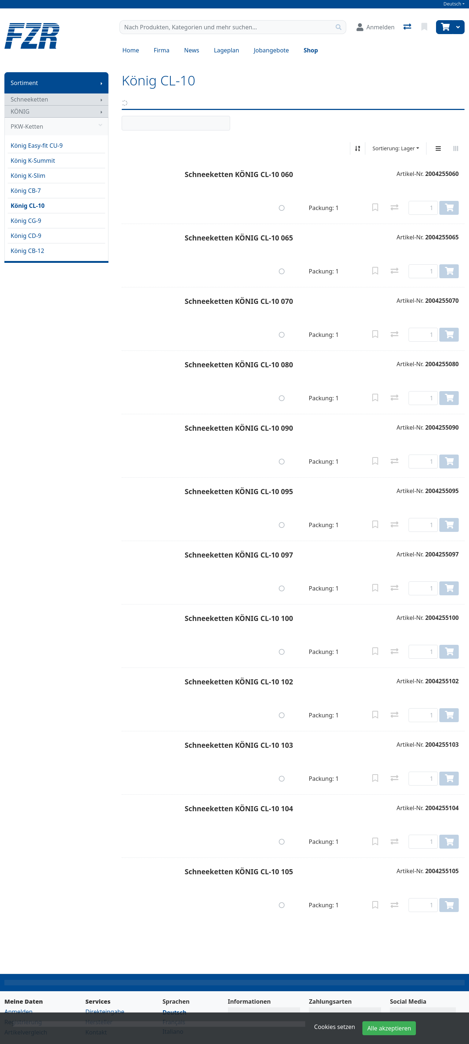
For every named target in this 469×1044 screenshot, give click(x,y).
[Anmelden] (375, 27)
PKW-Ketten (56, 126)
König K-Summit (33, 161)
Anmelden (18, 1012)
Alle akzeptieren (389, 1028)
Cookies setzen (334, 1027)
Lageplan (226, 50)
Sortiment (24, 83)
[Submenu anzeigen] (101, 83)
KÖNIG (20, 111)
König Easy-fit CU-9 (37, 145)
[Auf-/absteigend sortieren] (357, 148)
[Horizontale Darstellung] (456, 148)
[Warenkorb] (444, 27)
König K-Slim (28, 176)
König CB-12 (27, 251)
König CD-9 (26, 236)
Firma (162, 50)
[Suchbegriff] (225, 27)
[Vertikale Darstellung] (438, 148)
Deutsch (452, 4)
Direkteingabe (104, 1012)
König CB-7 (26, 191)
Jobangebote (271, 50)
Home (130, 50)
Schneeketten (29, 99)
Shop (311, 50)
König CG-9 (26, 221)
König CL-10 (28, 206)
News (191, 50)
